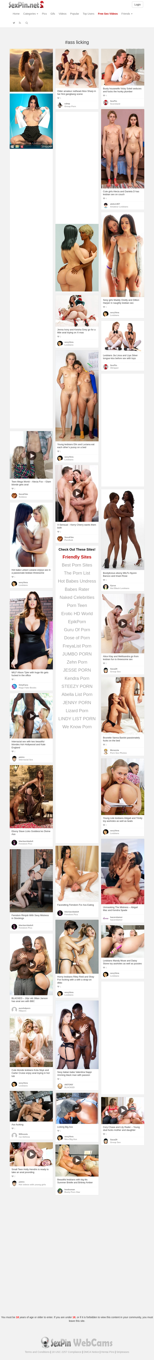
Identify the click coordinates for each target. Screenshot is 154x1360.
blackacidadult (26, 841)
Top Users (88, 13)
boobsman (69, 1189)
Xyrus (113, 585)
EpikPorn (77, 621)
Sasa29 (113, 669)
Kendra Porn (77, 678)
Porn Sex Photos (118, 753)
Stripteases (122, 1351)
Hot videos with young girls (32, 1184)
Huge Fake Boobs (27, 688)
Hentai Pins (107, 1351)
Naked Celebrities (77, 597)
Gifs (52, 13)
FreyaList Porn (77, 645)
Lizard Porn (77, 710)
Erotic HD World (77, 613)
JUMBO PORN (77, 653)
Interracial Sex (26, 760)
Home (16, 13)
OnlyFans (23, 685)
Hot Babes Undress (77, 581)
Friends (127, 13)
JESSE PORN (77, 670)
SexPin (113, 101)
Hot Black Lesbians (119, 588)
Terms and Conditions (37, 1351)
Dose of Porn (77, 637)
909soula (23, 1134)
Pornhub (68, 540)
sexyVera (114, 312)
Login (137, 4)
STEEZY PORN (77, 686)
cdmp (67, 104)
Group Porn (70, 106)
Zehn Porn (77, 662)
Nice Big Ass (70, 1139)
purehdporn (24, 1008)
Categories (30, 13)
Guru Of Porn (77, 629)
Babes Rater (77, 589)
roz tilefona (24, 1137)
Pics (44, 13)
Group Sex (115, 671)
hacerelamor (116, 917)
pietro (21, 757)
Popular (74, 13)
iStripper (114, 368)
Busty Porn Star (72, 1192)
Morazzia (114, 750)
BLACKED (69, 1087)
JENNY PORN (77, 702)
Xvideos (23, 497)
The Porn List (77, 573)
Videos (63, 13)
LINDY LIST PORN (77, 718)
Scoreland (115, 104)
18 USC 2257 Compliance (66, 1351)
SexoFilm (23, 494)
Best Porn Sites (77, 564)
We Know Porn (77, 726)
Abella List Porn (76, 694)
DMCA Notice (91, 1351)
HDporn (22, 1011)
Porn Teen (77, 605)
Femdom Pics (25, 844)
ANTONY (68, 1085)
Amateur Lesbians (119, 207)
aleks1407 (115, 204)
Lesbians (114, 315)
